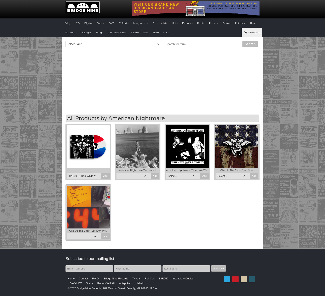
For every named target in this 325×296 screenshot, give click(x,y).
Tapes (100, 23)
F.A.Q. (95, 278)
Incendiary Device (183, 278)
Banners (187, 23)
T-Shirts (124, 23)
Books (226, 23)
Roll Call (150, 278)
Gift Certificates (117, 32)
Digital (88, 23)
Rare (156, 32)
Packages (86, 32)
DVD (112, 23)
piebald (140, 283)
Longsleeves (140, 23)
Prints (200, 23)
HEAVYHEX (75, 283)
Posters (213, 23)
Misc (166, 32)
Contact (83, 278)
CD (78, 23)
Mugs (99, 32)
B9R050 (163, 278)
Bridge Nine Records (116, 278)
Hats (175, 23)
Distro (135, 32)
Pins (252, 23)
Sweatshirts (160, 23)
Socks (89, 283)
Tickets (136, 278)
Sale (145, 32)
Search (250, 44)
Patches (240, 23)
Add (105, 176)
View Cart (252, 32)
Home (71, 278)
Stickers (70, 32)
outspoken (125, 283)
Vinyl (68, 23)
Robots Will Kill (106, 283)
